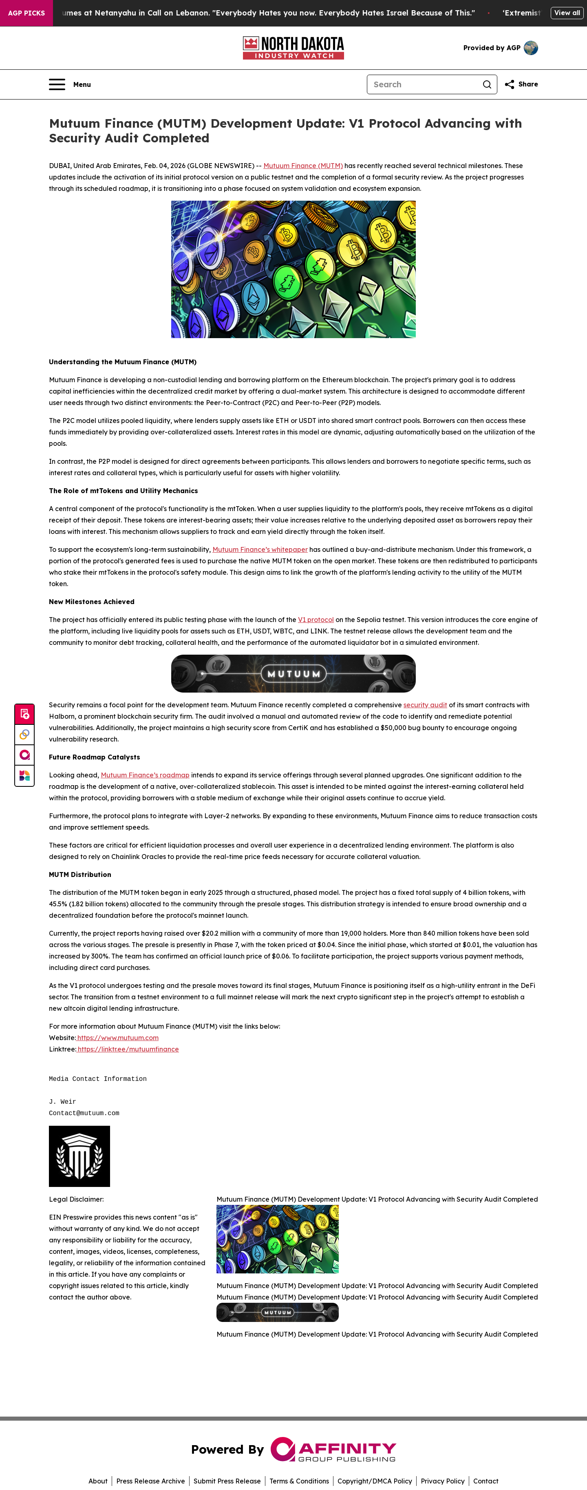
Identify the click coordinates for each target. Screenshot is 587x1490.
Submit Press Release (227, 1481)
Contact (486, 1481)
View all (567, 13)
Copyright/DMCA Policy (375, 1481)
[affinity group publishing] (24, 755)
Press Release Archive (150, 1481)
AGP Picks (26, 13)
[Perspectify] (24, 735)
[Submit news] (24, 714)
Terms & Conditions (299, 1481)
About (98, 1481)
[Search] (422, 84)
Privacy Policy (443, 1481)
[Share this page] (521, 84)
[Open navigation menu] (70, 84)
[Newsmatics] (24, 776)
